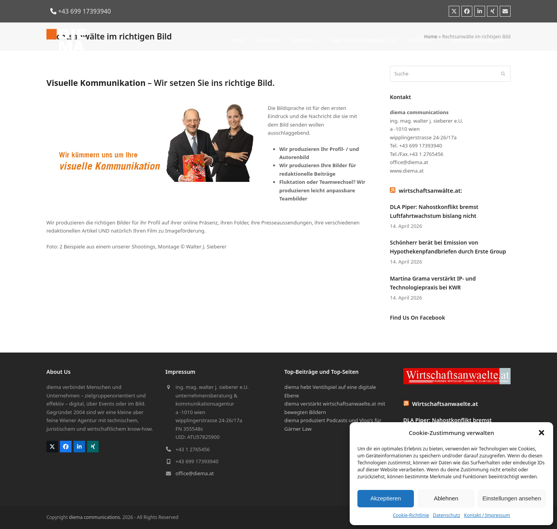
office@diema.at (195, 473)
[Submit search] (503, 74)
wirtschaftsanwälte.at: (430, 190)
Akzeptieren (385, 498)
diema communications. (95, 517)
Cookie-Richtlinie (411, 515)
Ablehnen (446, 498)
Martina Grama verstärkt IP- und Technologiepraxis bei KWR (433, 283)
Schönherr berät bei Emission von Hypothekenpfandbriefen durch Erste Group (448, 247)
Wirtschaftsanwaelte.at (445, 403)
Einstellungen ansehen (511, 498)
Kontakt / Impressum (487, 515)
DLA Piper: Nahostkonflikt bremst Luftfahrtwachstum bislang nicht (434, 211)
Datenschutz (446, 515)
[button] (541, 433)
